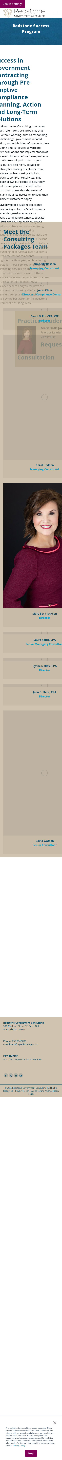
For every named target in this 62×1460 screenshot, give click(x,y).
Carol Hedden (45, 324)
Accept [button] (31, 1453)
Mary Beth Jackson (44, 473)
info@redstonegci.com (25, 1044)
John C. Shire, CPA (44, 551)
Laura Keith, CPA (45, 499)
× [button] (55, 1422)
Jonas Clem (44, 149)
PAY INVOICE (10, 1056)
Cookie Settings (12, 4)
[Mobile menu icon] (55, 13)
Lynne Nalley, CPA (45, 525)
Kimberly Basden (45, 123)
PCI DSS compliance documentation (22, 1059)
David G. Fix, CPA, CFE (45, 175)
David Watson (45, 700)
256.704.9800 (19, 1041)
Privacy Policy (19, 1445)
